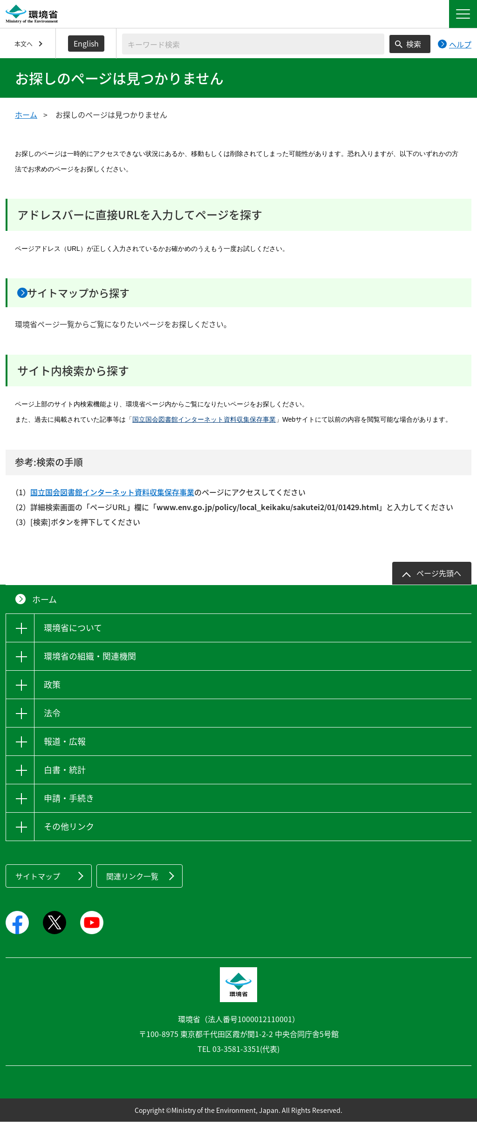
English (86, 43)
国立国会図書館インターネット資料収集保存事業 (204, 422)
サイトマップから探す (92, 294)
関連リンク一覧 (132, 878)
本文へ (23, 43)
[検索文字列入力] (253, 44)
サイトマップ (37, 878)
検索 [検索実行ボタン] (413, 43)
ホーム (26, 114)
